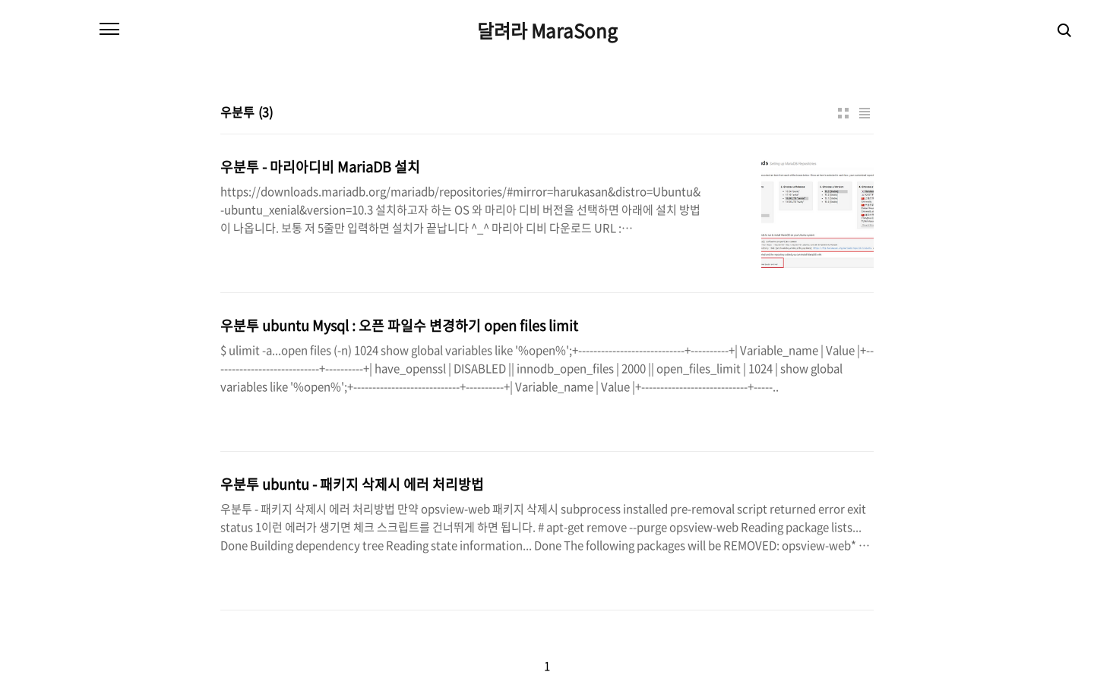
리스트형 (864, 113)
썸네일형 (843, 113)
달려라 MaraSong (547, 30)
